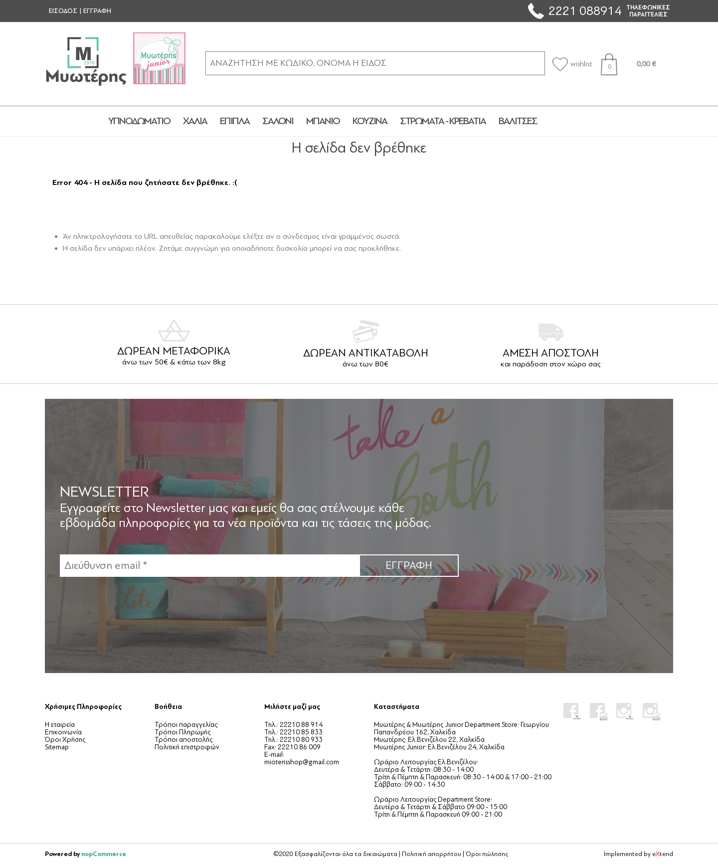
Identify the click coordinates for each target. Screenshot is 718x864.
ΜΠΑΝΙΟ (323, 121)
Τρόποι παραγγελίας (186, 724)
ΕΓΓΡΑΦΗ (97, 10)
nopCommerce (103, 854)
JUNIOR (580, 121)
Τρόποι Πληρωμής (182, 732)
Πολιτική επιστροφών (187, 747)
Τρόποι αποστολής (183, 739)
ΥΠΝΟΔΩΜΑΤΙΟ (139, 121)
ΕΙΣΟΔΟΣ (63, 10)
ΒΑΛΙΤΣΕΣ (518, 121)
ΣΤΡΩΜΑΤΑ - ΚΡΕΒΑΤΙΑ (443, 121)
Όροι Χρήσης (65, 739)
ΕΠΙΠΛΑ (234, 121)
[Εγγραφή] (209, 565)
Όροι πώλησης (487, 854)
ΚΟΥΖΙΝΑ (370, 121)
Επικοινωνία (63, 732)
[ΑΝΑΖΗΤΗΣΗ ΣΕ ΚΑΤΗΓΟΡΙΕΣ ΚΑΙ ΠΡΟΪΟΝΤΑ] (375, 63)
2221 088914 (584, 10)
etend (662, 854)
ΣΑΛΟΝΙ (277, 121)
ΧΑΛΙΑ (195, 121)
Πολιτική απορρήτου (431, 854)
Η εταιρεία (60, 724)
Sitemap (57, 747)
